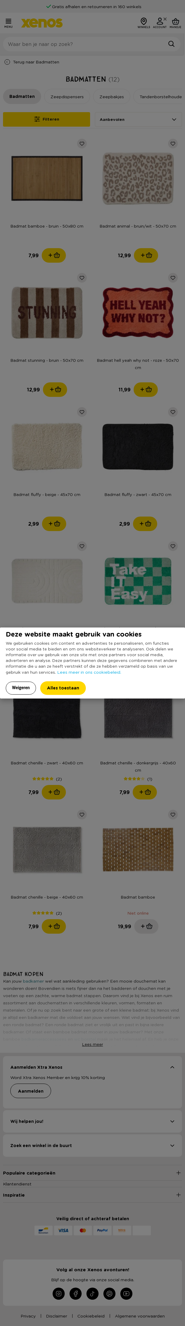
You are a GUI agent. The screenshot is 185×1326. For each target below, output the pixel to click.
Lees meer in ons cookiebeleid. (89, 672)
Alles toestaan (63, 688)
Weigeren (21, 687)
